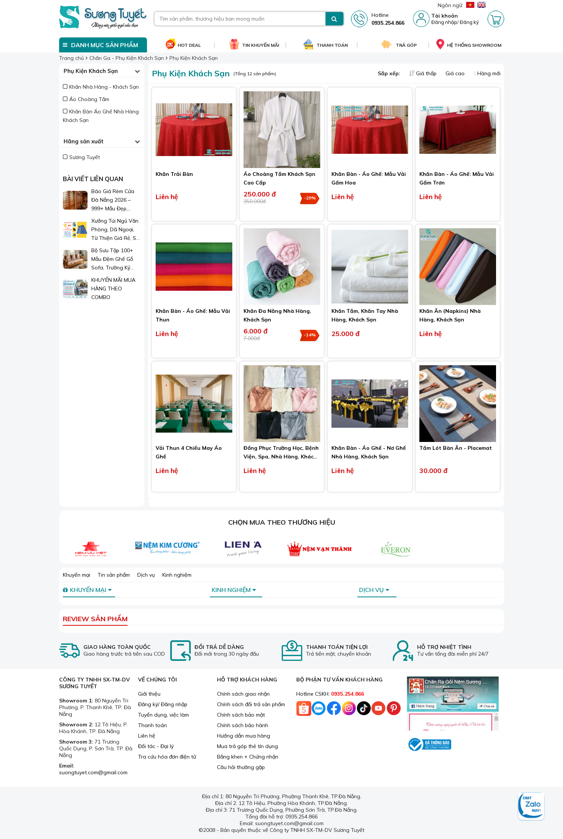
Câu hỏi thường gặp (241, 767)
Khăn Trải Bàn (174, 174)
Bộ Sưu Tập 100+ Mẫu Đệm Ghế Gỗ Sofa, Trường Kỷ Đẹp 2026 (112, 259)
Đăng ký (469, 22)
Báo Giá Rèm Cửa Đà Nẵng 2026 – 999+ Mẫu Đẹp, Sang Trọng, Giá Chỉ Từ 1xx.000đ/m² (115, 200)
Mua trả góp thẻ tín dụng (247, 746)
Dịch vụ (146, 574)
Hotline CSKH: (330, 693)
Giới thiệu (149, 693)
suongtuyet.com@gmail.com (93, 772)
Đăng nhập (444, 22)
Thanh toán (152, 725)
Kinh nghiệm (177, 574)
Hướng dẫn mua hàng (243, 735)
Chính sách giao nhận (243, 693)
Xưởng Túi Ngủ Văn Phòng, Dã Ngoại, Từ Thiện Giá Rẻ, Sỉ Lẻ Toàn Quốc (114, 229)
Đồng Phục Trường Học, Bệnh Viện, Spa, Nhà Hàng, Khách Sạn (281, 457)
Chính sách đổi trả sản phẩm (251, 704)
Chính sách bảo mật (241, 714)
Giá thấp (423, 73)
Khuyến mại (76, 574)
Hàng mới (487, 73)
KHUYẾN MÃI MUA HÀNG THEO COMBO (113, 288)
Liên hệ (146, 735)
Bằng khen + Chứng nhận (247, 756)
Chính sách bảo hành (242, 725)
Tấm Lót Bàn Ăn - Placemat (455, 448)
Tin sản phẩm (114, 574)
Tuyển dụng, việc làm (163, 714)
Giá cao (456, 73)
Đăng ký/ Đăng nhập (162, 704)
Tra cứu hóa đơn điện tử (167, 756)
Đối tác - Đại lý (156, 746)
